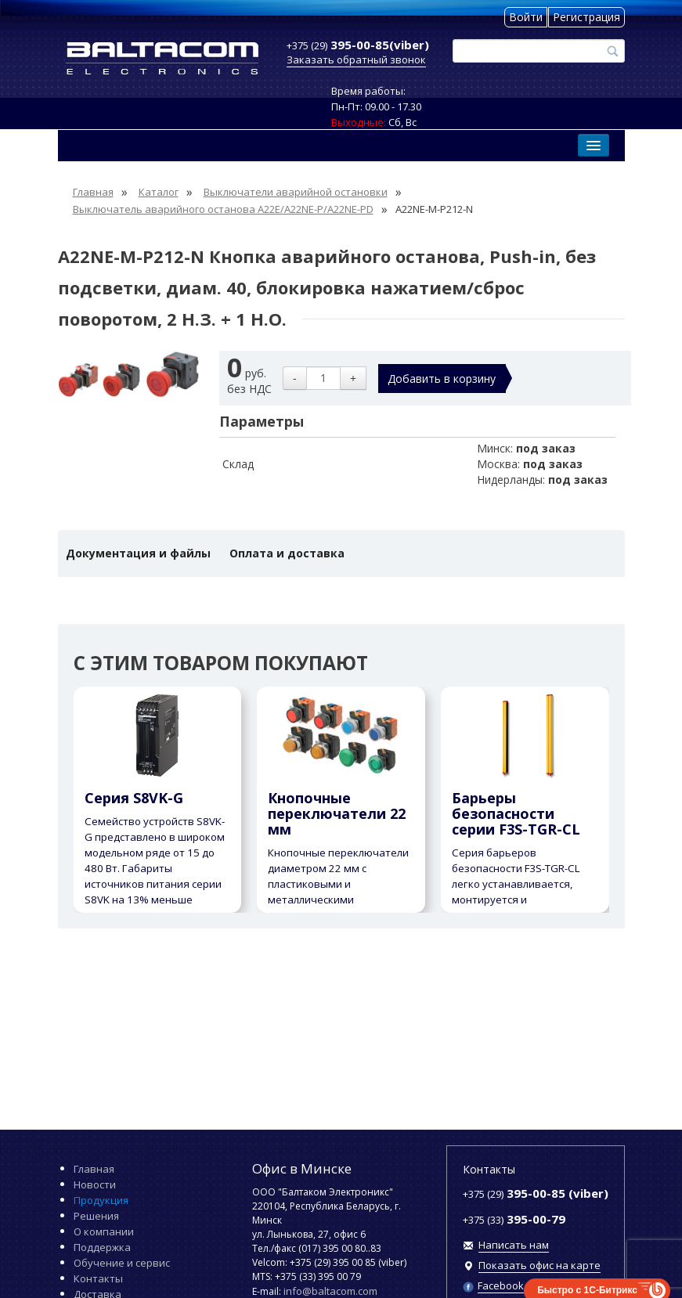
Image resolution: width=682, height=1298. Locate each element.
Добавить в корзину (442, 378)
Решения (96, 1216)
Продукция (101, 1200)
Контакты (98, 1278)
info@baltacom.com (330, 1291)
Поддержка (102, 1247)
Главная (94, 1169)
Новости (95, 1184)
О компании (104, 1231)
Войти (526, 16)
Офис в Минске (302, 1168)
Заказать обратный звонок (356, 59)
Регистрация (586, 16)
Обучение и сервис (122, 1263)
